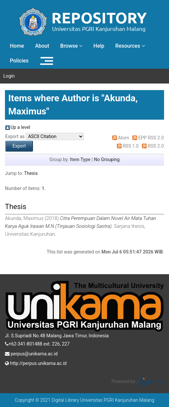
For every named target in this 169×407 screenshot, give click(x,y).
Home (17, 46)
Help (99, 46)
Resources (130, 46)
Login (9, 76)
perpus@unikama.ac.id (31, 353)
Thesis (31, 173)
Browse (71, 46)
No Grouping (107, 159)
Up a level (20, 127)
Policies (19, 61)
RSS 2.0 (156, 146)
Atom (123, 137)
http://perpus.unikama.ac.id (36, 362)
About (42, 46)
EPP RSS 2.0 (151, 137)
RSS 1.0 (131, 146)
